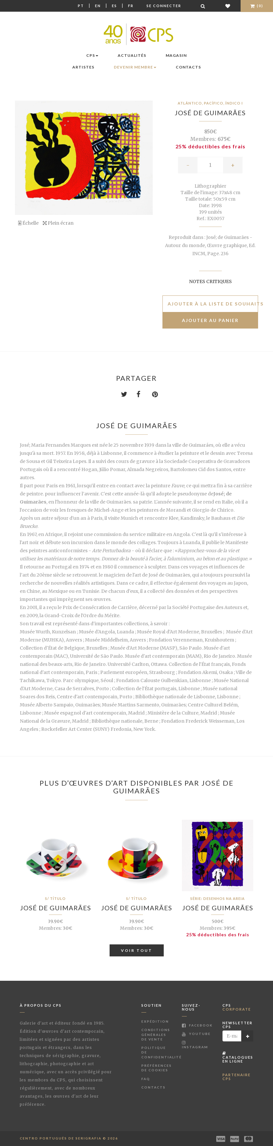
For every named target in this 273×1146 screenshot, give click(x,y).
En (98, 6)
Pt (81, 6)
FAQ (145, 1079)
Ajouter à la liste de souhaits (213, 303)
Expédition (155, 1021)
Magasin (176, 55)
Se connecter (164, 6)
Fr (131, 6)
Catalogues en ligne (237, 1057)
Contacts (188, 67)
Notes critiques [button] (210, 281)
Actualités (132, 55)
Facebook (197, 1025)
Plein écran (58, 223)
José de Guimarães (210, 113)
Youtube (196, 1034)
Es (114, 6)
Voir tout (136, 950)
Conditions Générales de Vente (155, 1034)
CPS (92, 55)
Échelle (28, 223)
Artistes (83, 67)
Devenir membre (135, 67)
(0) (256, 6)
